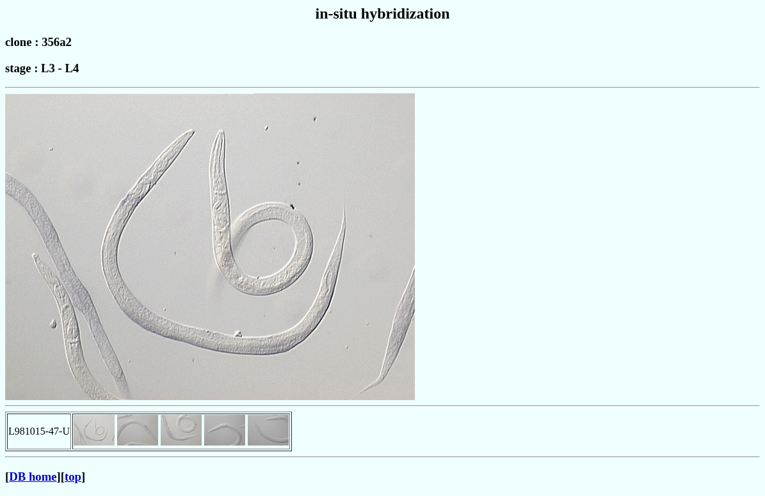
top (73, 476)
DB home (32, 476)
